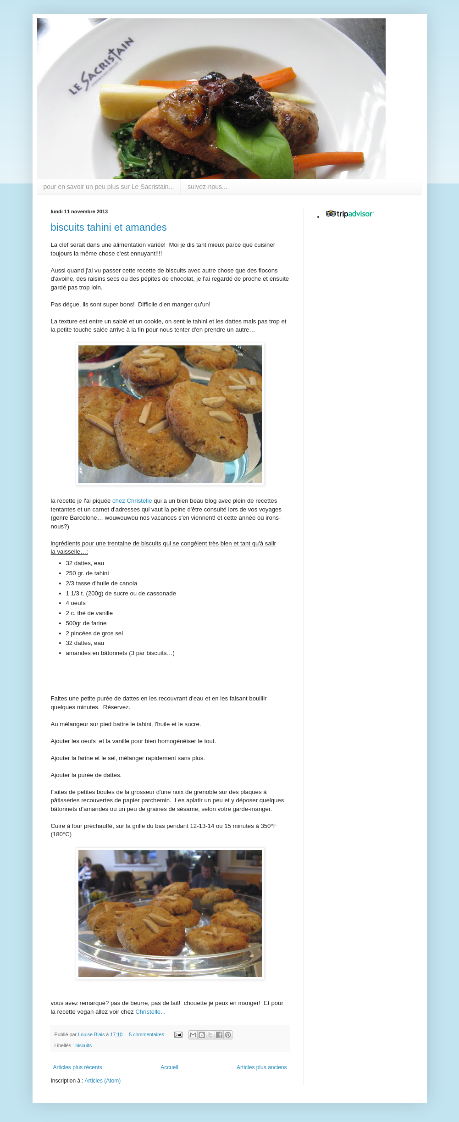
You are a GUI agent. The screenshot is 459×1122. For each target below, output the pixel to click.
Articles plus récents (77, 1067)
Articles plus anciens (262, 1067)
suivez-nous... (207, 186)
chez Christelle (132, 500)
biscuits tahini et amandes (109, 227)
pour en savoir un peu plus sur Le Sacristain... (109, 186)
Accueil (169, 1067)
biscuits (83, 1045)
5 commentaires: (148, 1034)
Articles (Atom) (103, 1081)
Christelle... (150, 1011)
